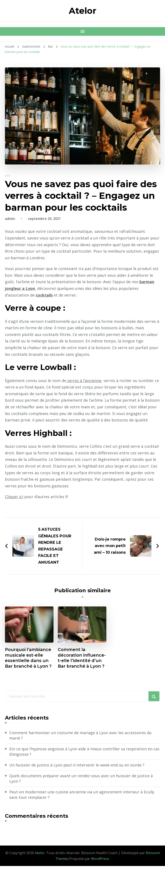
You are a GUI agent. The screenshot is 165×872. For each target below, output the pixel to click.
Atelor (82, 10)
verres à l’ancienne (83, 380)
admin (10, 218)
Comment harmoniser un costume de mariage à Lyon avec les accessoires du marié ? (80, 741)
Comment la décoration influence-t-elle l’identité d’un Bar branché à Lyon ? (78, 661)
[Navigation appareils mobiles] (82, 31)
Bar (8, 175)
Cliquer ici (14, 496)
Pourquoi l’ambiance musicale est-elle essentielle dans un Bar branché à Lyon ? (29, 658)
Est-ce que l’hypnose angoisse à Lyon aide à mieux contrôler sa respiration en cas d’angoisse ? (84, 757)
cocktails (44, 295)
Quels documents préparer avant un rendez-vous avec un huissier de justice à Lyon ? (81, 784)
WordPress (100, 864)
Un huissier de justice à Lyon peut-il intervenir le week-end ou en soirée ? (77, 770)
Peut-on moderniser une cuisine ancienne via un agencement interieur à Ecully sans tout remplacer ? (81, 800)
